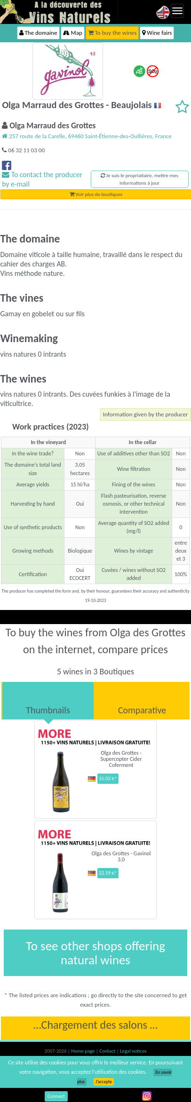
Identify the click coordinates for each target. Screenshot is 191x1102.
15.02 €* (108, 778)
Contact (107, 1051)
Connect (56, 1096)
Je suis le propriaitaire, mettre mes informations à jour (139, 179)
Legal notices (133, 1051)
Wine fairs (157, 32)
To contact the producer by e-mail (42, 179)
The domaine (38, 32)
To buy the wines (112, 32)
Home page (83, 1051)
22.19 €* (108, 873)
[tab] (48, 700)
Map (72, 32)
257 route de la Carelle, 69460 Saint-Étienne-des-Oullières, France (87, 136)
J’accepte (104, 1082)
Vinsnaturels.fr (59, 11)
